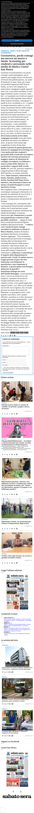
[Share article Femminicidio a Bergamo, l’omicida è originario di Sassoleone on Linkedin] (6, 735)
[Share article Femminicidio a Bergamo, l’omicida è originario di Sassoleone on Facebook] (3, 735)
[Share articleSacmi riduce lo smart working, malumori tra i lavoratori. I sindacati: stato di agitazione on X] (4, 672)
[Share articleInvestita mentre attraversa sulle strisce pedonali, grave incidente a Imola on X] (4, 704)
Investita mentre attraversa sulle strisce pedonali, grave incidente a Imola (15, 700)
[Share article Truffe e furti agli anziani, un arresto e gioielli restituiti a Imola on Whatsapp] (12, 563)
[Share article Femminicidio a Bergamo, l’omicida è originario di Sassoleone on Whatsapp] (9, 735)
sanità (21, 332)
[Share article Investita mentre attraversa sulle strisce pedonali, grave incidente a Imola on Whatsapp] (9, 704)
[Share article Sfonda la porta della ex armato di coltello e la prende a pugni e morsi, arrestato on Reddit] (14, 414)
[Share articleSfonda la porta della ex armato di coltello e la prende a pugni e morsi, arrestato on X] (5, 414)
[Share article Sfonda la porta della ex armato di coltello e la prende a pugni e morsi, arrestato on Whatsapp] (12, 414)
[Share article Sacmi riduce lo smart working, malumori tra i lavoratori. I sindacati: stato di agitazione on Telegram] (13, 672)
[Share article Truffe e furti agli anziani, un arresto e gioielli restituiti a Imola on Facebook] (3, 563)
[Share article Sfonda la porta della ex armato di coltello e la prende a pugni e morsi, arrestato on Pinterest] (10, 414)
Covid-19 (13, 332)
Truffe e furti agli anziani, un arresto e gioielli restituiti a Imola (17, 557)
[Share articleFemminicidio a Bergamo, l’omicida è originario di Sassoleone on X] (4, 735)
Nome (4, 360)
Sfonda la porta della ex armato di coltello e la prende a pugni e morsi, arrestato (16, 407)
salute (17, 332)
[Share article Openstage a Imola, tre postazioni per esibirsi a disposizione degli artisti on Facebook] (3, 528)
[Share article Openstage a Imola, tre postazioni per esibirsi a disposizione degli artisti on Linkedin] (7, 528)
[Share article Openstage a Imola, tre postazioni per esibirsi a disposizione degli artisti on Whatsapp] (12, 528)
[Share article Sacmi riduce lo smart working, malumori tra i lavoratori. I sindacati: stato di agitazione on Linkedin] (6, 672)
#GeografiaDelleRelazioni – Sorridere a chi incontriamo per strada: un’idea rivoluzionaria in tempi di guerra (16, 443)
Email (4, 362)
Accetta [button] (17, 40)
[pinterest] (8, 336)
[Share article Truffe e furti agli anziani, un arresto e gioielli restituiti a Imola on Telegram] (17, 563)
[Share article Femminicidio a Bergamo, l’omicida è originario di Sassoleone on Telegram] (13, 735)
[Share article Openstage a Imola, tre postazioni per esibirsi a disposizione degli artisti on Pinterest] (10, 528)
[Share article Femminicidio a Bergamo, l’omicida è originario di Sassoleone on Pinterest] (8, 735)
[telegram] (15, 336)
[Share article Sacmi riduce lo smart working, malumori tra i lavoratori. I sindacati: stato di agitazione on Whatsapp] (9, 672)
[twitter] (4, 336)
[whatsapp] (10, 336)
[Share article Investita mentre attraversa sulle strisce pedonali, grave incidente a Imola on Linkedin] (6, 704)
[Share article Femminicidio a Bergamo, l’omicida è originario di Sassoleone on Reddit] (11, 735)
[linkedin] (6, 336)
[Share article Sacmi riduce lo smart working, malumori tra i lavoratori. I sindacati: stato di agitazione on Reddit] (11, 672)
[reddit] (12, 336)
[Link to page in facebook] (13, 791)
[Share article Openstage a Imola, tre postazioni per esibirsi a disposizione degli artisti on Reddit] (14, 528)
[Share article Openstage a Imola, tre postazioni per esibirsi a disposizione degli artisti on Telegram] (17, 528)
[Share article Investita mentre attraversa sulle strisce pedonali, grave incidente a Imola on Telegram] (13, 704)
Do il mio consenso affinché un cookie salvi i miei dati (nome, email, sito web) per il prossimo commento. (15, 369)
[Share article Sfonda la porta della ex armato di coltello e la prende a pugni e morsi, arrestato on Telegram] (17, 414)
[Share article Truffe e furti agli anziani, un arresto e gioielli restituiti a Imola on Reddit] (14, 563)
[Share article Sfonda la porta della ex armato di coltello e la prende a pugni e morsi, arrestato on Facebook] (3, 414)
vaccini (26, 332)
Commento (5, 345)
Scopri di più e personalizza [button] (17, 43)
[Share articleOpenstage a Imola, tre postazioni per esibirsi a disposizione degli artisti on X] (5, 528)
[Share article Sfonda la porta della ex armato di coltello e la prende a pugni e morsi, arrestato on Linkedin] (7, 414)
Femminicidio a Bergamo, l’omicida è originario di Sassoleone (14, 732)
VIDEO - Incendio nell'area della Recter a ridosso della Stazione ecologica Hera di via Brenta (17, 625)
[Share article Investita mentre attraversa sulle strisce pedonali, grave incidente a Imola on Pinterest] (8, 704)
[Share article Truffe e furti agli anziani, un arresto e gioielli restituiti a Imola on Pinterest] (10, 563)
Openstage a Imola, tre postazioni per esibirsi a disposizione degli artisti (16, 522)
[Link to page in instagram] (20, 791)
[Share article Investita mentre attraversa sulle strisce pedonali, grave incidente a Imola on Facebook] (3, 704)
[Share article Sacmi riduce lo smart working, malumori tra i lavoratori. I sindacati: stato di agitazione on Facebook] (3, 672)
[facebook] (1, 336)
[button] (32, 2)
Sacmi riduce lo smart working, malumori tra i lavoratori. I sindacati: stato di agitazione (17, 668)
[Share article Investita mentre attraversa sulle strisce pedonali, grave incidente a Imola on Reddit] (11, 704)
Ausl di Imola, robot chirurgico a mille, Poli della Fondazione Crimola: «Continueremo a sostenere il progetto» (18, 620)
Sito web (4, 365)
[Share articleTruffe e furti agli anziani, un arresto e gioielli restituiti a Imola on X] (5, 563)
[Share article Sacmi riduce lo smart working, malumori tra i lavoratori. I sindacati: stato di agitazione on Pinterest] (8, 672)
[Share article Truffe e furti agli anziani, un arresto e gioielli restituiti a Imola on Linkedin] (7, 563)
